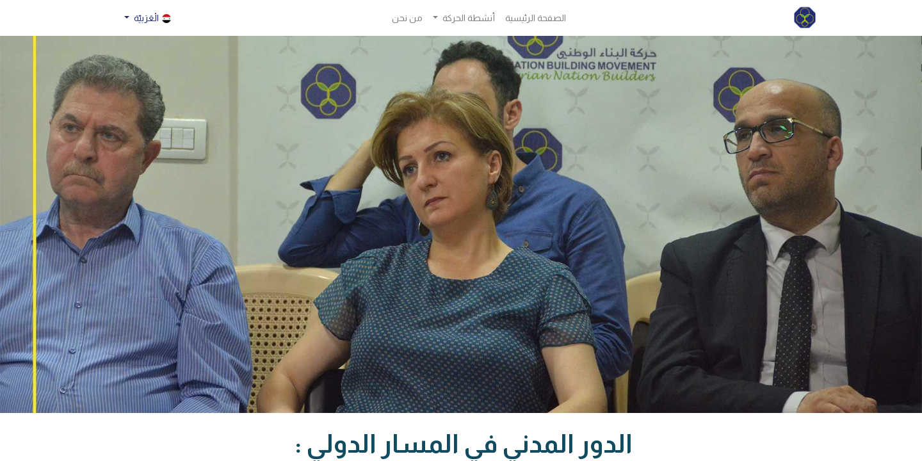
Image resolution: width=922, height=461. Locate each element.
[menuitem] (535, 18)
